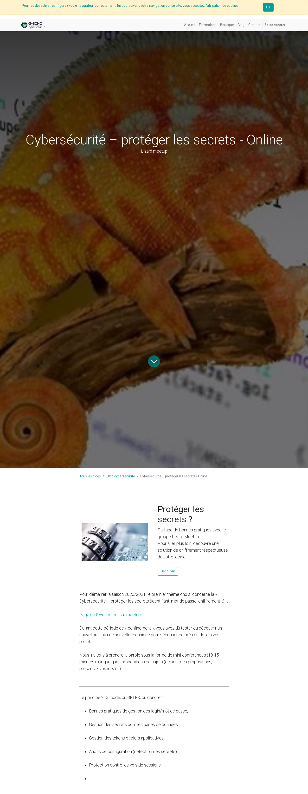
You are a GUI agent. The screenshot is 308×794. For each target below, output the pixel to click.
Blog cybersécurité (121, 476)
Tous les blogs (90, 476)
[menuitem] (189, 24)
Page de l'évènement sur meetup (110, 614)
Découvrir (168, 571)
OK (268, 7)
